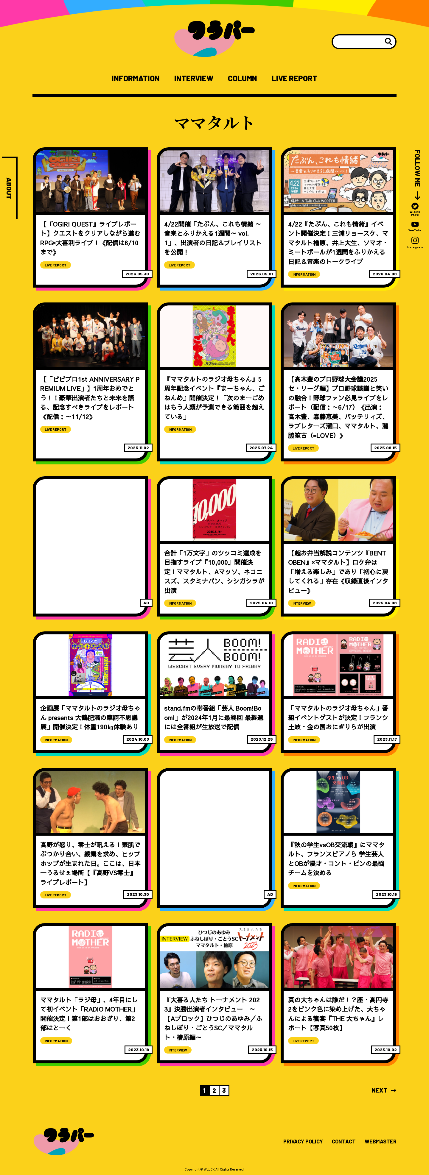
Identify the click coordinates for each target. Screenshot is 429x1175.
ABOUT (9, 188)
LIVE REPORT (294, 78)
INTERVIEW (193, 78)
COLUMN (242, 78)
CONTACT (344, 1142)
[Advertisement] (90, 526)
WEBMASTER (381, 1142)
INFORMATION (136, 78)
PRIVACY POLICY (303, 1142)
